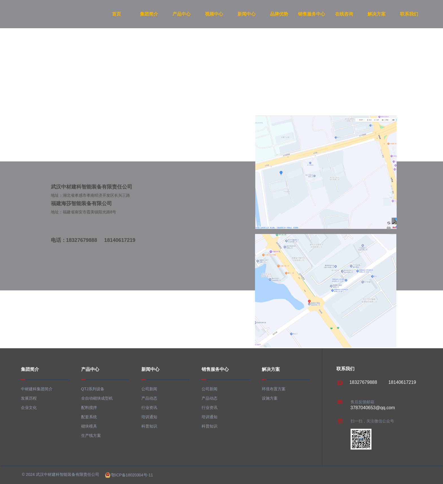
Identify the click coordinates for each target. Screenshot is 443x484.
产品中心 (181, 14)
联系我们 (409, 14)
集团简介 (149, 14)
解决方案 (377, 14)
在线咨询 (344, 14)
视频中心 (214, 14)
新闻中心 (246, 14)
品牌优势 (279, 14)
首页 (116, 14)
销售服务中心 (311, 14)
